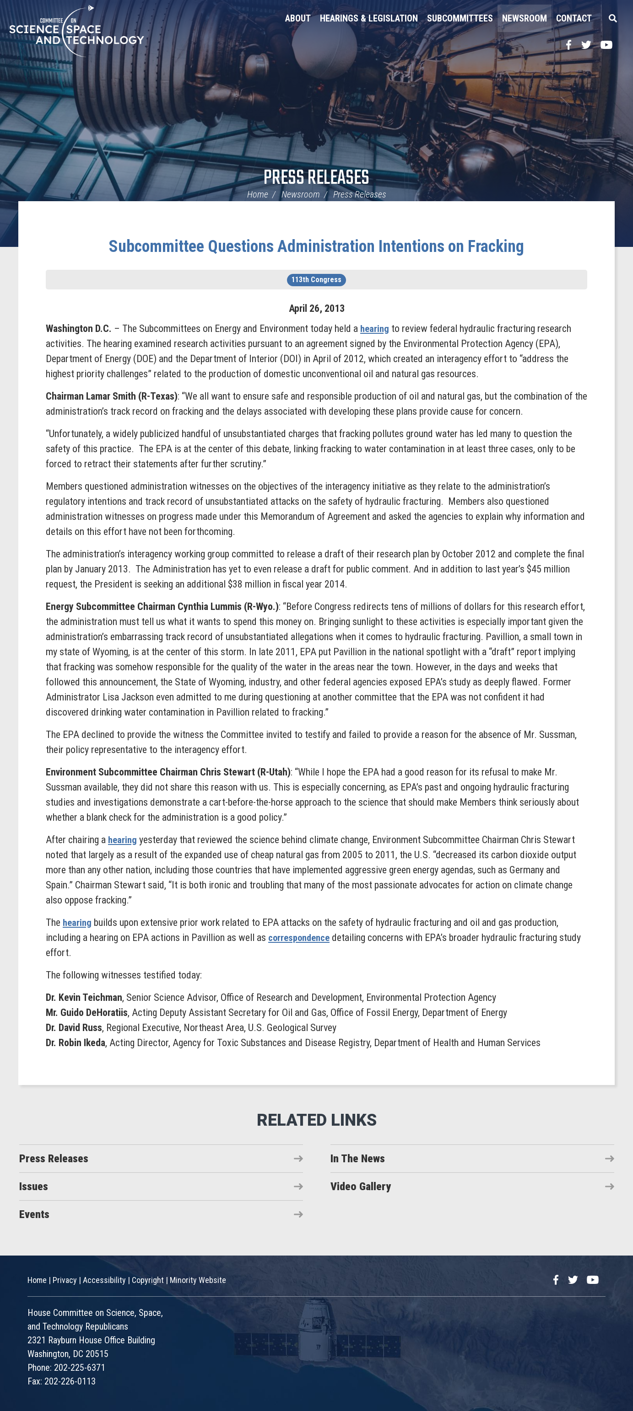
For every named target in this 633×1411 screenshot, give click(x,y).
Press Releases (316, 178)
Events (34, 1214)
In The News (357, 1158)
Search (612, 18)
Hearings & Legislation (369, 18)
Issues (33, 1186)
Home (257, 194)
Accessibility (104, 1280)
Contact (574, 18)
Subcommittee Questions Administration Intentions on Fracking (316, 246)
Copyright (148, 1280)
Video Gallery (360, 1186)
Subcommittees (460, 18)
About (298, 18)
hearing (375, 328)
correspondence (301, 937)
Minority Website (198, 1280)
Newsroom (524, 18)
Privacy (65, 1280)
